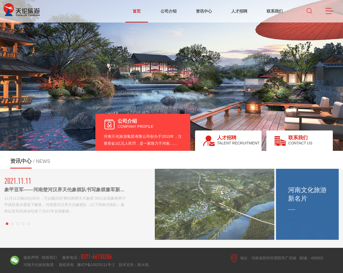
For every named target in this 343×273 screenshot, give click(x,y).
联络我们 (49, 257)
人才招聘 (239, 11)
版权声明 (32, 257)
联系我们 (275, 11)
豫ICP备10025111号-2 (96, 265)
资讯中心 (204, 11)
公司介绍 (169, 11)
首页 (137, 11)
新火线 (143, 265)
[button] (5, 223)
